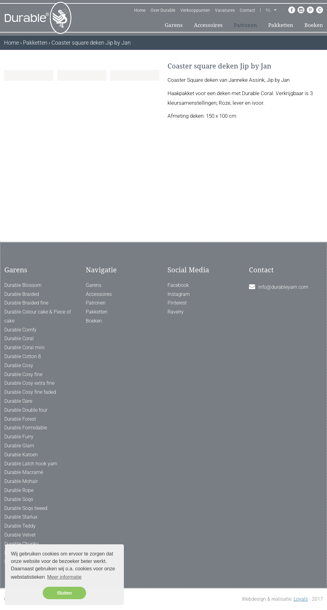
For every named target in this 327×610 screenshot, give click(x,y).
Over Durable (162, 10)
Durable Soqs (18, 499)
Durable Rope (18, 490)
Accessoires (208, 25)
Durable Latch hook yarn (30, 464)
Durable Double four (25, 410)
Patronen (245, 25)
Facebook (178, 285)
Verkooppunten (195, 10)
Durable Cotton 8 (22, 357)
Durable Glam (19, 446)
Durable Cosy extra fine (29, 383)
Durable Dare (18, 401)
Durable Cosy (18, 365)
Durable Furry (18, 437)
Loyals (301, 599)
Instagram (179, 294)
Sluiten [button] (64, 592)
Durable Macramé (23, 473)
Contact (247, 10)
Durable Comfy (20, 330)
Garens (174, 25)
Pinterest (177, 303)
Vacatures (225, 10)
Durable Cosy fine (23, 374)
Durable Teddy (20, 526)
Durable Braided (21, 294)
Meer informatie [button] (64, 577)
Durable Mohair (21, 482)
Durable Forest (20, 419)
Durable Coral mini (24, 348)
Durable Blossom (22, 285)
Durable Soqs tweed (25, 508)
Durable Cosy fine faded (30, 392)
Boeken (313, 25)
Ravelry (176, 312)
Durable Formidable (25, 428)
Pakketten (280, 25)
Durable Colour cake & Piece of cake (37, 316)
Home (140, 10)
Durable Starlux (20, 517)
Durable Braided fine (26, 303)
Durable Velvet (20, 535)
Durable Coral (19, 339)
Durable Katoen (21, 455)
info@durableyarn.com (283, 287)
